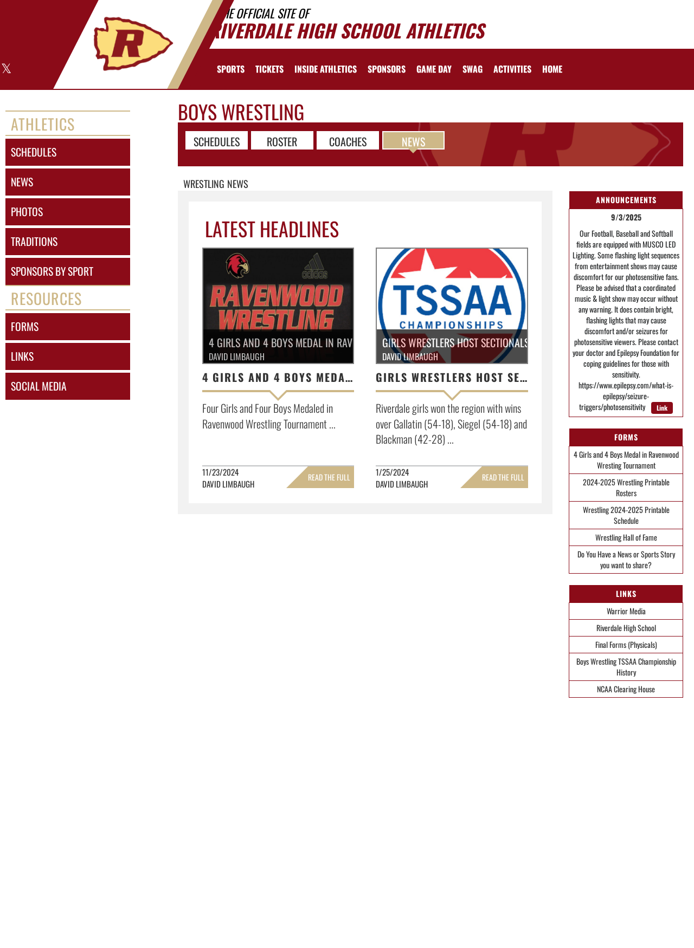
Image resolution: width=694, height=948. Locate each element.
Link (662, 407)
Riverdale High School (626, 627)
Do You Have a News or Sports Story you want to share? (626, 559)
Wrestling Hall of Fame (626, 537)
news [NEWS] (22, 182)
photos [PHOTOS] (27, 211)
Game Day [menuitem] (434, 68)
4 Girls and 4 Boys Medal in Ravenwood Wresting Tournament (626, 460)
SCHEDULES (217, 140)
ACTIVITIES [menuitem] (512, 68)
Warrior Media (626, 610)
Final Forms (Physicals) (626, 644)
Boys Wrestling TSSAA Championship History (626, 666)
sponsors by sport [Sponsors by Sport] (52, 271)
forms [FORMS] (24, 326)
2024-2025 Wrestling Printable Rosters (626, 487)
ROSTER (282, 140)
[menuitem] (269, 69)
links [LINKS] (22, 356)
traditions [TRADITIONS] (34, 241)
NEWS (413, 140)
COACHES (348, 140)
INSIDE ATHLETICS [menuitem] (325, 68)
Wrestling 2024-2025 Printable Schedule (626, 515)
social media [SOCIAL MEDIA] (39, 386)
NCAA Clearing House (626, 688)
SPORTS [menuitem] (231, 68)
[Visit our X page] (5, 69)
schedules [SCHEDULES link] (33, 152)
